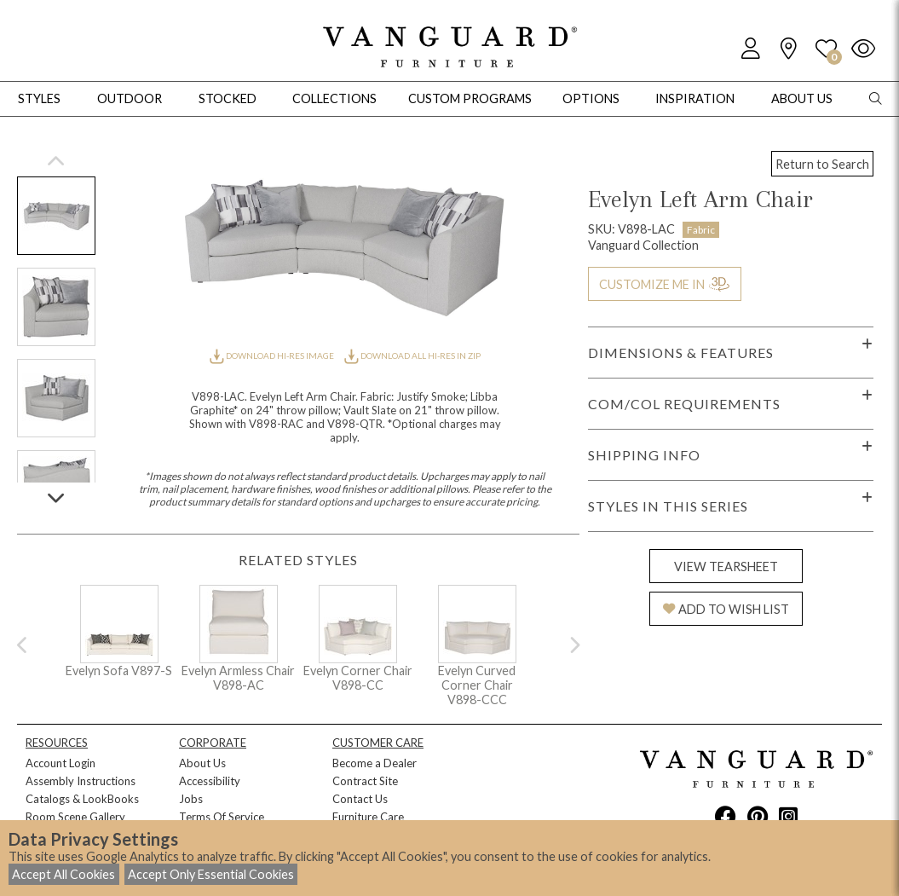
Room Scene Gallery (75, 817)
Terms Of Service (221, 817)
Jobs (191, 799)
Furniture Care (368, 817)
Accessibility (209, 781)
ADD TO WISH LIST (726, 609)
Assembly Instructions (80, 781)
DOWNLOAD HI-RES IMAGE (273, 355)
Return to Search (822, 164)
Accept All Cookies (63, 874)
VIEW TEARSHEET (726, 566)
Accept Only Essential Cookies (211, 874)
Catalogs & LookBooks (82, 799)
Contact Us (360, 799)
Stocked (227, 98)
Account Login (60, 763)
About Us (202, 763)
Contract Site (365, 781)
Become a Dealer (374, 763)
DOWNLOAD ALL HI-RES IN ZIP (412, 355)
